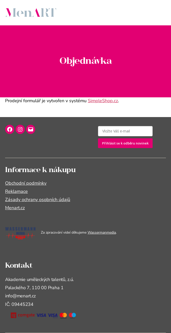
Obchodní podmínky (25, 183)
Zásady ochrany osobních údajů (37, 199)
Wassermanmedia (102, 232)
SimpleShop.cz (103, 101)
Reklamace (16, 191)
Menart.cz (15, 208)
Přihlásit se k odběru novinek (125, 143)
